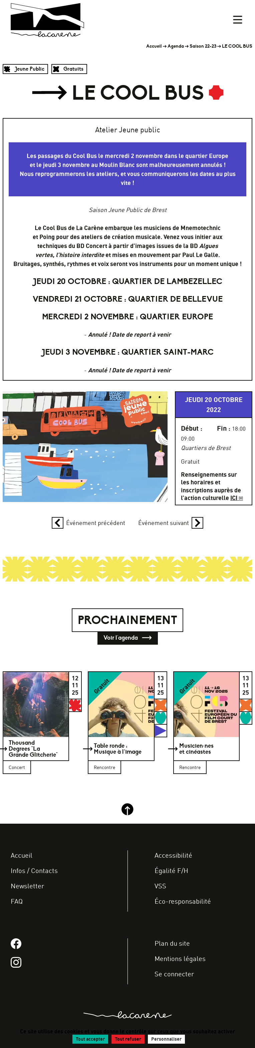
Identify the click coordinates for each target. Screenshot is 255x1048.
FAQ (17, 901)
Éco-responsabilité (183, 901)
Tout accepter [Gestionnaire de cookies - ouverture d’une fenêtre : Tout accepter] (90, 1039)
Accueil (154, 46)
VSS (160, 886)
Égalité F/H (171, 870)
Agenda (176, 46)
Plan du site (172, 943)
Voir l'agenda (127, 637)
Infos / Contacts (34, 870)
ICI (233, 498)
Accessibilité (173, 855)
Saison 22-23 (203, 46)
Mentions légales (180, 958)
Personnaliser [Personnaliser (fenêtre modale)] (166, 1039)
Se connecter (174, 974)
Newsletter (27, 886)
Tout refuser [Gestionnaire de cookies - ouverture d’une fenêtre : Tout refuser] (128, 1039)
